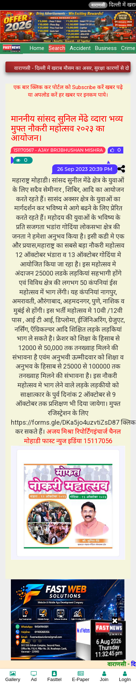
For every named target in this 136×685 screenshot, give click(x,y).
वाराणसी (106, 5)
